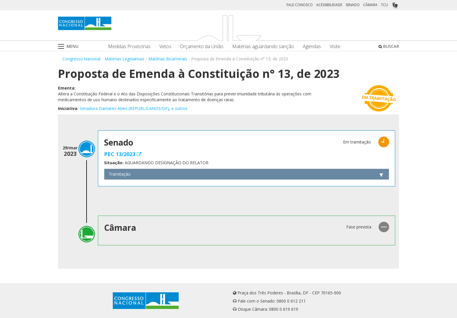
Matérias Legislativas (124, 59)
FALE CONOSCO (299, 4)
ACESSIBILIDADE (329, 4)
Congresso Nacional (81, 59)
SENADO (353, 4)
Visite (335, 46)
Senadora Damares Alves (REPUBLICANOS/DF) (124, 108)
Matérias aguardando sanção (263, 46)
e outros (179, 108)
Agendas (312, 46)
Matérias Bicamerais (167, 59)
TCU (384, 4)
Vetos (165, 46)
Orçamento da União (202, 46)
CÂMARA (370, 4)
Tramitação (120, 174)
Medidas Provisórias (129, 46)
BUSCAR (389, 46)
